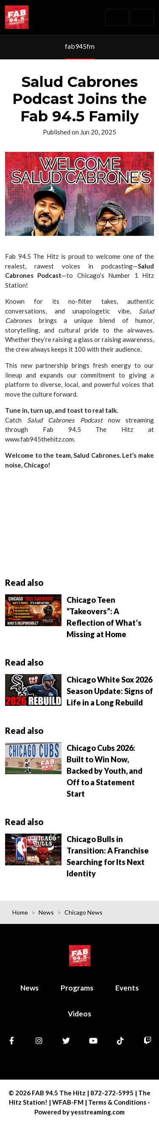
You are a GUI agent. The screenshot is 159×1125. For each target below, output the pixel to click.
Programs (77, 987)
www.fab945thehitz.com (39, 439)
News (46, 912)
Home (20, 912)
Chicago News (83, 912)
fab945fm (80, 46)
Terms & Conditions (117, 1102)
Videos (79, 1013)
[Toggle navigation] (117, 17)
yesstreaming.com (98, 1112)
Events (127, 987)
